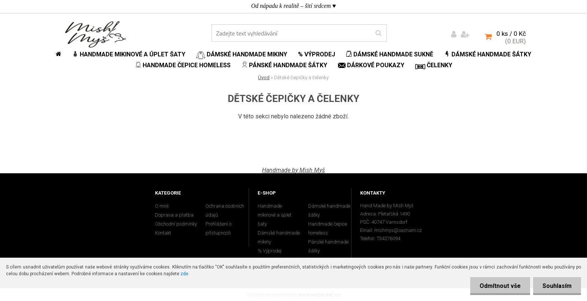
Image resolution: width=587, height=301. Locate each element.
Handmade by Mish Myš (293, 170)
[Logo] (95, 34)
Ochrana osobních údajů (225, 210)
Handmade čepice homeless (327, 228)
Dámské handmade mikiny (279, 237)
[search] (378, 33)
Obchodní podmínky (176, 224)
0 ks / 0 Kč (511, 33)
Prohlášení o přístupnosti (218, 228)
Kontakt (163, 233)
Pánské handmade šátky (328, 246)
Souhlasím (557, 285)
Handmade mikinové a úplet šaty (274, 215)
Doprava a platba (174, 215)
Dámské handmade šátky (329, 210)
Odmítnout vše (500, 285)
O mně (162, 206)
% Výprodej (270, 251)
